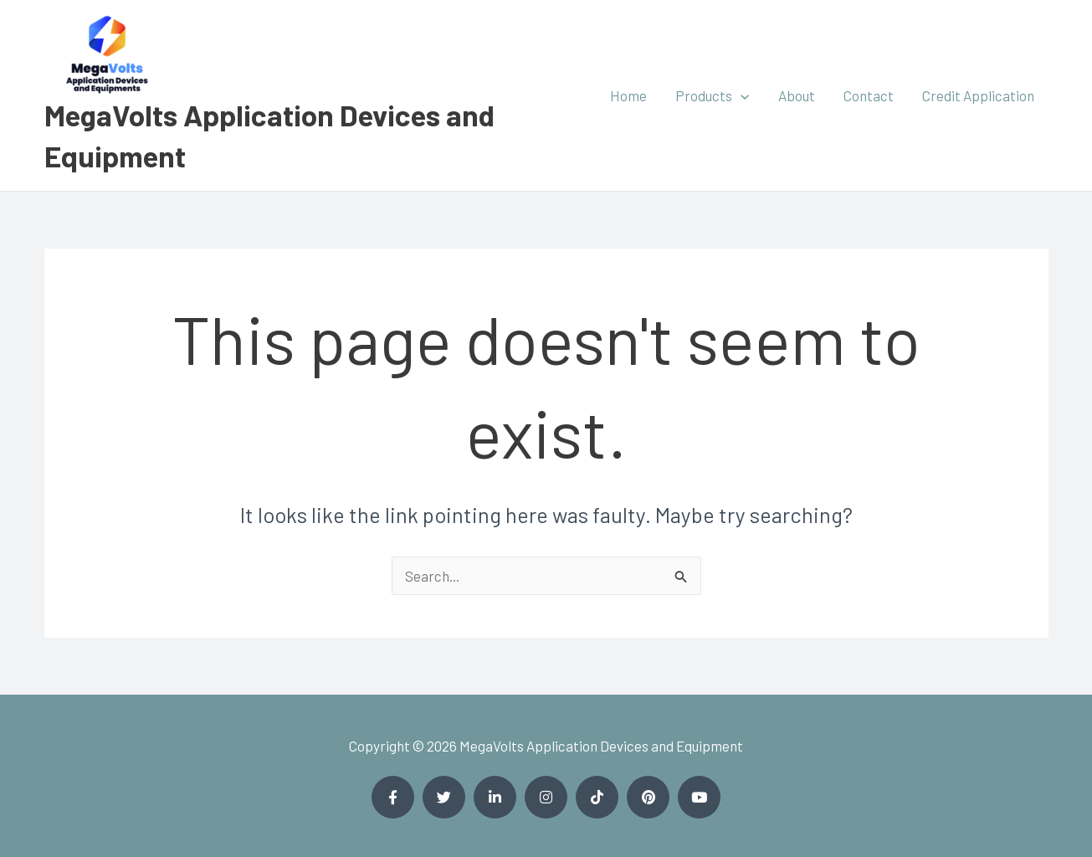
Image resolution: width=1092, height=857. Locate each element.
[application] (740, 95)
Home (628, 95)
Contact (868, 95)
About (796, 95)
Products (712, 95)
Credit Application (978, 95)
